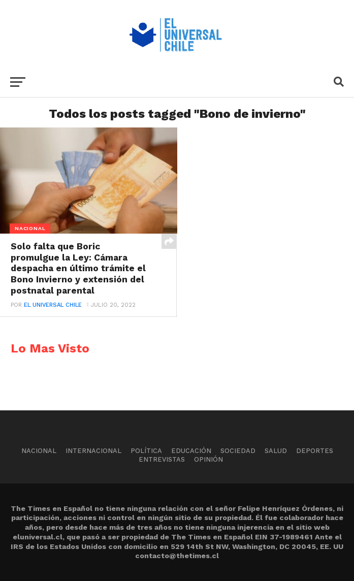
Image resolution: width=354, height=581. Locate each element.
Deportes (314, 451)
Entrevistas (162, 459)
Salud (276, 451)
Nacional (38, 451)
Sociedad (237, 451)
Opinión (208, 459)
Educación (191, 451)
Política (146, 451)
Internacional (93, 451)
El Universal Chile (53, 305)
